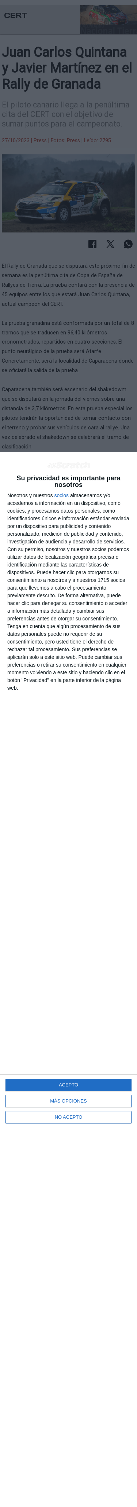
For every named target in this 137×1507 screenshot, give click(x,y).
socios (61, 495)
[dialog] (68, 979)
